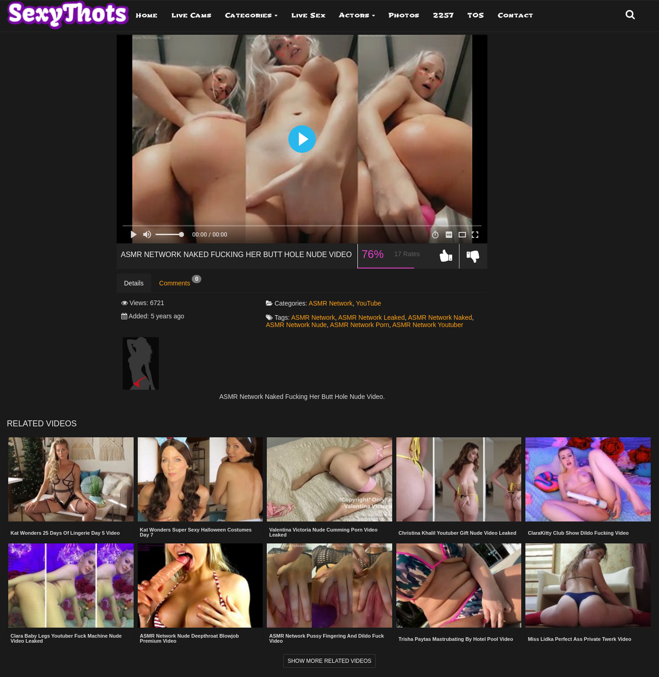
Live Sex (308, 15)
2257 (443, 15)
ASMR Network (331, 303)
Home (146, 15)
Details (134, 283)
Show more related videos (329, 661)
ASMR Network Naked (440, 317)
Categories (248, 15)
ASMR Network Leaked (371, 317)
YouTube (368, 303)
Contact (515, 15)
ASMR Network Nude (296, 324)
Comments (180, 281)
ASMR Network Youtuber (427, 324)
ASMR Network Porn (359, 324)
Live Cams (191, 15)
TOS (475, 15)
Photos (404, 15)
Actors (354, 15)
